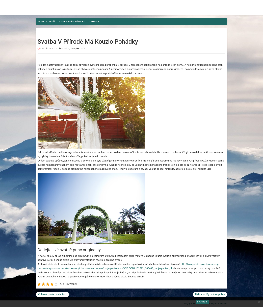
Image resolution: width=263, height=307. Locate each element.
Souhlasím (202, 301)
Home (41, 21)
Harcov (43, 4)
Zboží (52, 21)
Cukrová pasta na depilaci (52, 294)
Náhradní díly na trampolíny (210, 294)
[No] (258, 302)
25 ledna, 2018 (68, 48)
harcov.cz (53, 48)
